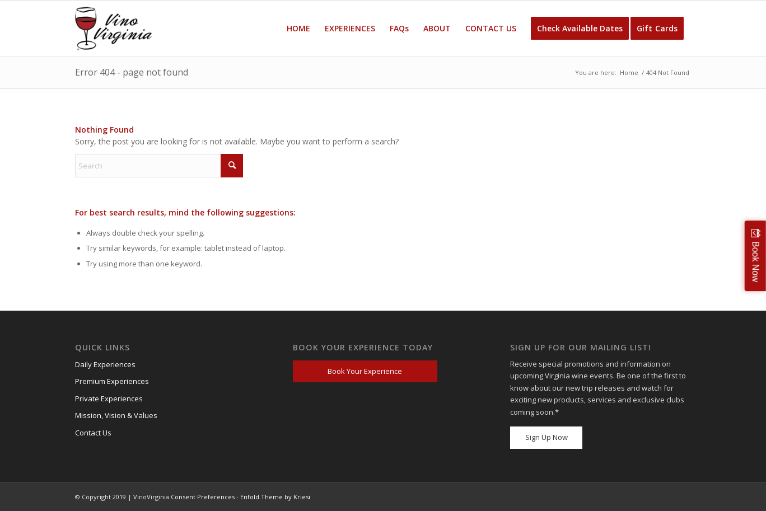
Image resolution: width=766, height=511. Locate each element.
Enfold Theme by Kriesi (275, 497)
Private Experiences (109, 398)
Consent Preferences (203, 497)
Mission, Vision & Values (116, 415)
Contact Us (93, 433)
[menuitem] (298, 29)
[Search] (159, 165)
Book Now (755, 261)
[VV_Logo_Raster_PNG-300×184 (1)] (113, 28)
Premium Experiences (112, 381)
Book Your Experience (365, 371)
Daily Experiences (105, 364)
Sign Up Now (546, 437)
